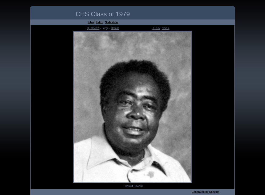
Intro (91, 22)
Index (99, 22)
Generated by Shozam (205, 191)
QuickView (93, 28)
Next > (165, 28)
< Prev (156, 28)
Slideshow (111, 22)
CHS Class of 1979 (102, 14)
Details (115, 28)
